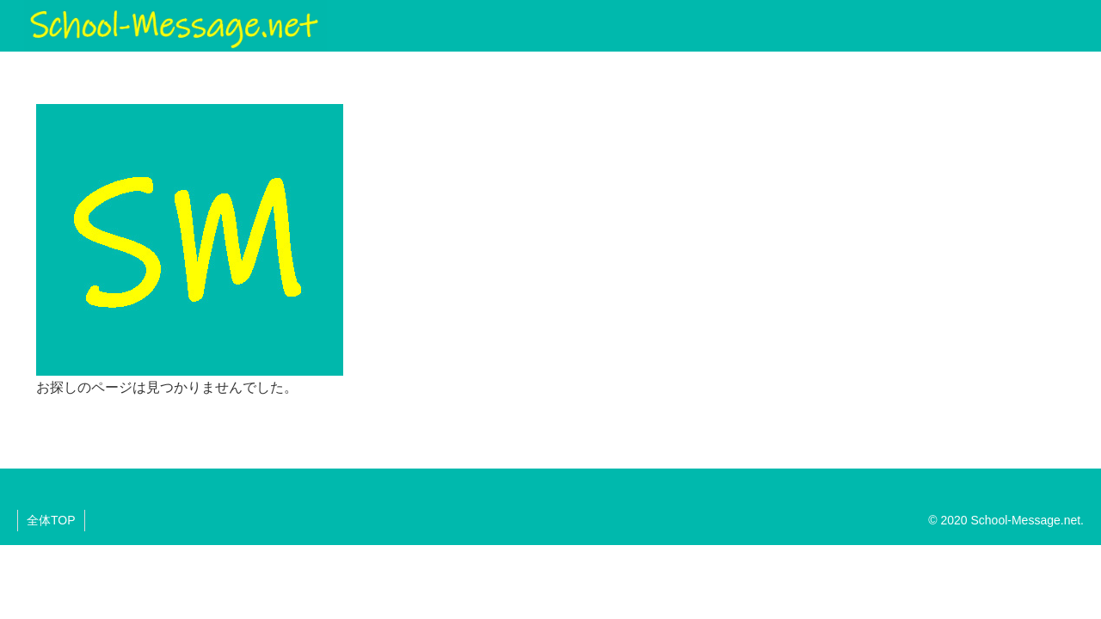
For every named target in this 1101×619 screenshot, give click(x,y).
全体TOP (51, 520)
